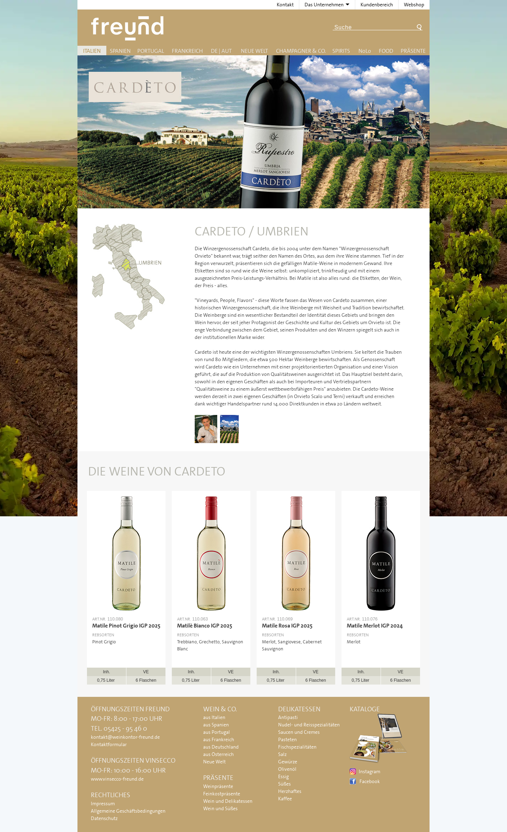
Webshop (414, 4)
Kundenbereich (377, 4)
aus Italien (214, 717)
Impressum (103, 803)
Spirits (341, 51)
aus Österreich (218, 754)
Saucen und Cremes (299, 732)
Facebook (369, 781)
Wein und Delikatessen (227, 801)
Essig (283, 776)
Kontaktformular (109, 744)
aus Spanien (216, 724)
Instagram (369, 771)
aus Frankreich (218, 739)
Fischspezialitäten (297, 747)
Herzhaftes (289, 791)
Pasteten (287, 739)
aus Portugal (216, 732)
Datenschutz (104, 818)
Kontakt (285, 4)
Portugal (150, 51)
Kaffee (285, 798)
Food (386, 51)
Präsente (413, 51)
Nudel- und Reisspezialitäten (309, 724)
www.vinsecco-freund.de (117, 779)
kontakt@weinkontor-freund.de (125, 737)
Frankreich (187, 51)
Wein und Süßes (220, 808)
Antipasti (288, 717)
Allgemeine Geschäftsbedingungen (128, 811)
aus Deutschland (221, 747)
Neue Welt (254, 51)
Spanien (120, 51)
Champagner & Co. (301, 51)
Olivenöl (287, 769)
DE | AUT (221, 51)
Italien (92, 51)
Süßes (284, 784)
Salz (282, 754)
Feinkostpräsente (221, 793)
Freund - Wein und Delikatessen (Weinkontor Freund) (128, 28)
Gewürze (287, 761)
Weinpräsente (218, 786)
